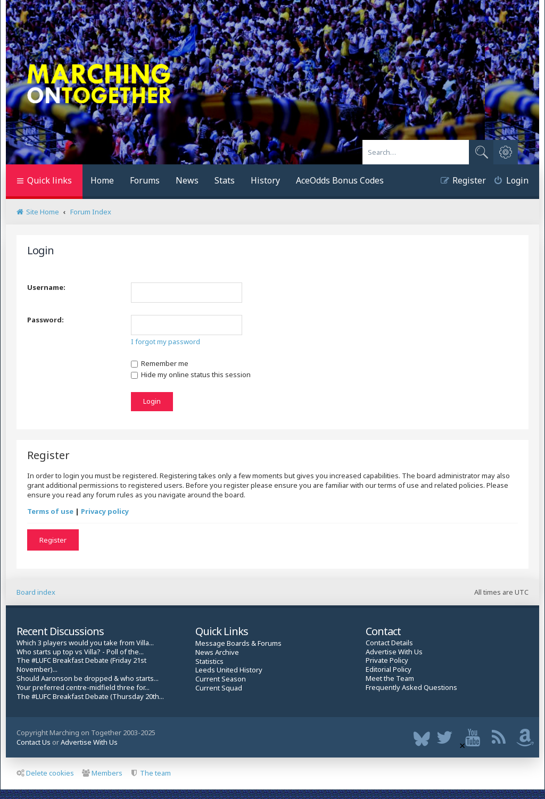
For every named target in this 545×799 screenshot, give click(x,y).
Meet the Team (390, 678)
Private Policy (387, 660)
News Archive (217, 652)
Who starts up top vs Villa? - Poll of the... (80, 651)
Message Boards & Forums (238, 643)
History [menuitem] (265, 180)
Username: (46, 287)
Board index (35, 592)
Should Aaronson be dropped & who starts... (87, 678)
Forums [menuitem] (145, 180)
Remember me (159, 363)
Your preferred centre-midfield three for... (83, 687)
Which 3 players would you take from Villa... (85, 642)
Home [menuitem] (102, 180)
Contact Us (33, 742)
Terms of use (50, 511)
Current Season (220, 679)
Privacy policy (105, 511)
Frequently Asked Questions (411, 687)
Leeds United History (228, 670)
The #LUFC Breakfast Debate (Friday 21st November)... (81, 665)
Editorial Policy (388, 669)
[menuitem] (507, 181)
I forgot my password (165, 341)
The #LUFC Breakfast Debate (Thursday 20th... (90, 696)
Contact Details (389, 642)
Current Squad (218, 688)
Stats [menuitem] (224, 180)
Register (53, 540)
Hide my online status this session (191, 374)
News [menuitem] (187, 180)
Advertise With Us (394, 651)
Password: (45, 319)
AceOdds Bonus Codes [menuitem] (340, 180)
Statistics (209, 661)
